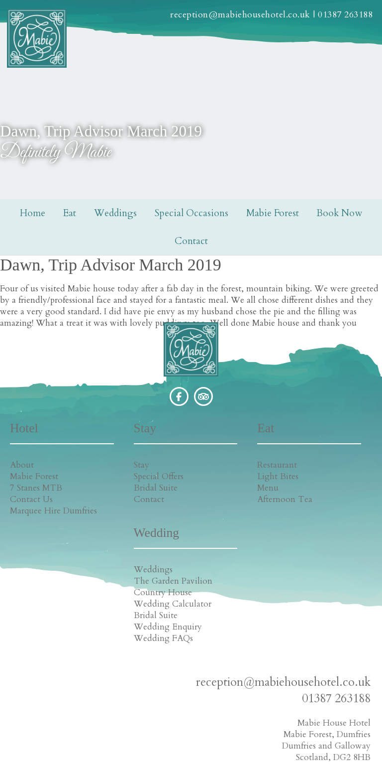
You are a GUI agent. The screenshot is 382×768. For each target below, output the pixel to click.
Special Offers (128, 476)
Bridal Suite (125, 488)
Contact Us (28, 499)
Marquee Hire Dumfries (32, 516)
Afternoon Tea (226, 499)
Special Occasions (191, 213)
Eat (69, 213)
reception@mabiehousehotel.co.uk (240, 16)
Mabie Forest (272, 213)
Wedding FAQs (323, 533)
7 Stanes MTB (33, 488)
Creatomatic (266, 757)
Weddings (115, 213)
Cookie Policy (190, 757)
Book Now (339, 213)
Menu (209, 488)
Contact (191, 241)
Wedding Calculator (333, 499)
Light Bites (219, 476)
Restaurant (218, 465)
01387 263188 (344, 16)
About (19, 465)
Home (32, 213)
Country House (323, 488)
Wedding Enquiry (328, 522)
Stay (110, 465)
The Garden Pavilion (333, 476)
